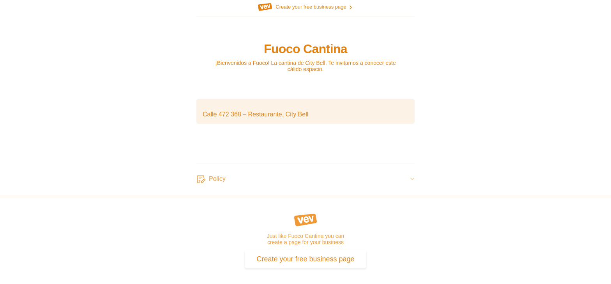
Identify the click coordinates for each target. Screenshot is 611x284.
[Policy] (305, 179)
